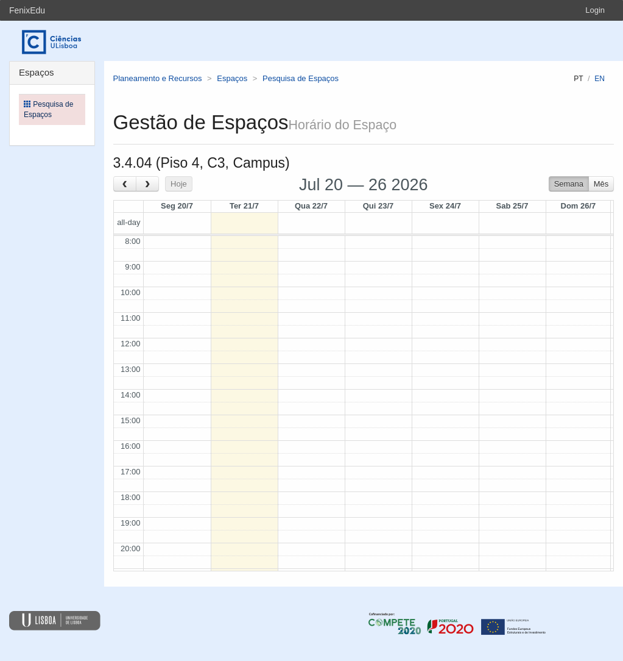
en (599, 78)
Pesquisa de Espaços (300, 78)
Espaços (232, 78)
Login (595, 10)
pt (578, 78)
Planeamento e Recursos (157, 78)
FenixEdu (27, 10)
